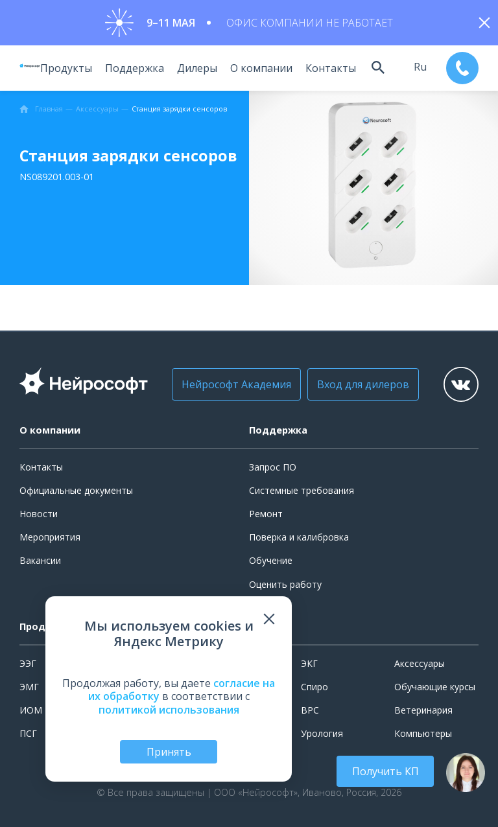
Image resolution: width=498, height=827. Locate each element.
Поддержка (132, 68)
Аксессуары (419, 663)
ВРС (310, 710)
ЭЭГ (27, 663)
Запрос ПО (272, 467)
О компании (259, 68)
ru (418, 67)
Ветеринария (423, 710)
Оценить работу (285, 584)
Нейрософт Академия (232, 384)
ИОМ (30, 710)
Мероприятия (49, 537)
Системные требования (301, 490)
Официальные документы (76, 490)
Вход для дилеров (359, 384)
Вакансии (40, 560)
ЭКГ (309, 663)
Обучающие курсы (434, 687)
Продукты (64, 68)
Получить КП (385, 771)
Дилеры (195, 68)
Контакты (328, 68)
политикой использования (169, 710)
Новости (38, 513)
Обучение (270, 560)
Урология (322, 733)
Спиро (314, 687)
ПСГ (28, 733)
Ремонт (266, 513)
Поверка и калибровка (299, 537)
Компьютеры (423, 733)
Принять (169, 752)
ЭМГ (29, 687)
